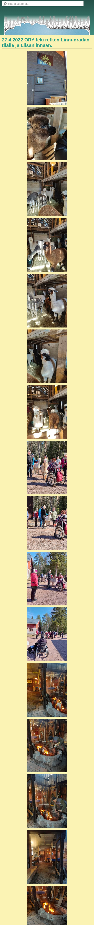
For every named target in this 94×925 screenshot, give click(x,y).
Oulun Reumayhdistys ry (21, 21)
